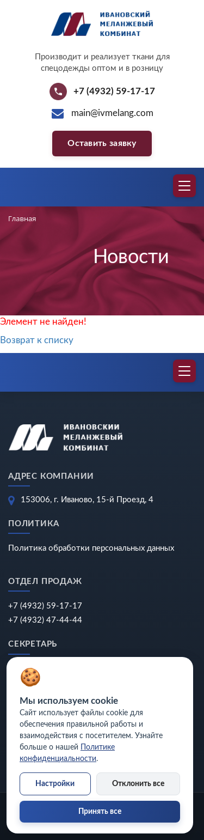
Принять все (99, 811)
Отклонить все (138, 784)
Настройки (55, 784)
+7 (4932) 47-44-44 (45, 620)
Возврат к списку (36, 340)
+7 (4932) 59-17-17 (45, 606)
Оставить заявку (102, 143)
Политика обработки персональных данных (91, 548)
